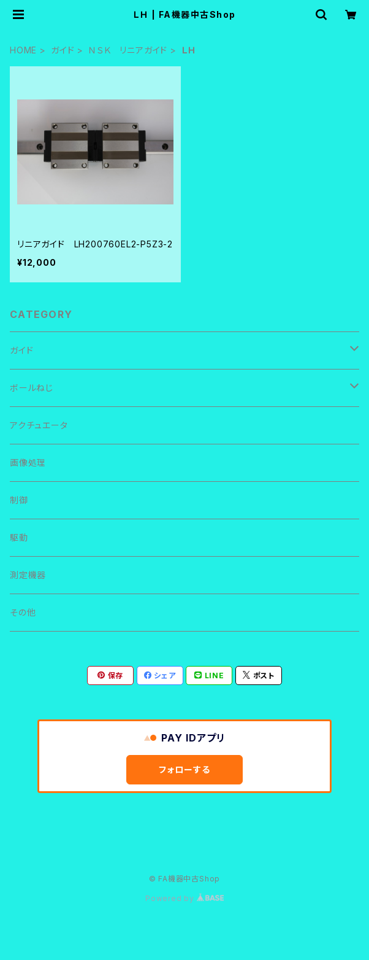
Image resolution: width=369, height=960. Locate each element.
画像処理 (28, 462)
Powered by (184, 898)
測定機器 (28, 575)
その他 (23, 612)
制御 (19, 500)
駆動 (19, 537)
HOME (23, 50)
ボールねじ (31, 387)
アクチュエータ (39, 425)
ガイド (62, 50)
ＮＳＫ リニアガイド (127, 50)
